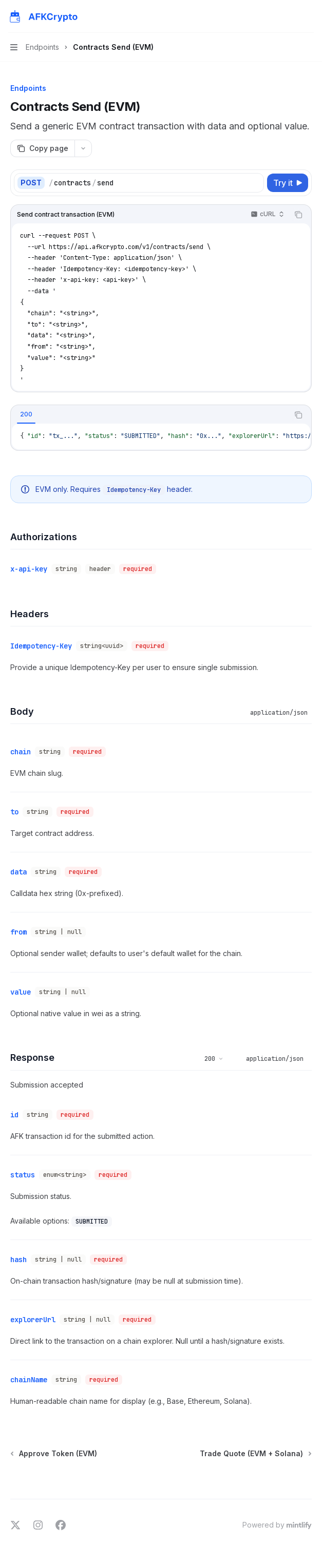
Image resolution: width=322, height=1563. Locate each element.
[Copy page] (42, 148)
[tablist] (150, 415)
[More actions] (309, 16)
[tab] (26, 414)
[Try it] (287, 183)
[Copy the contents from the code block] (298, 214)
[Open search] (289, 16)
